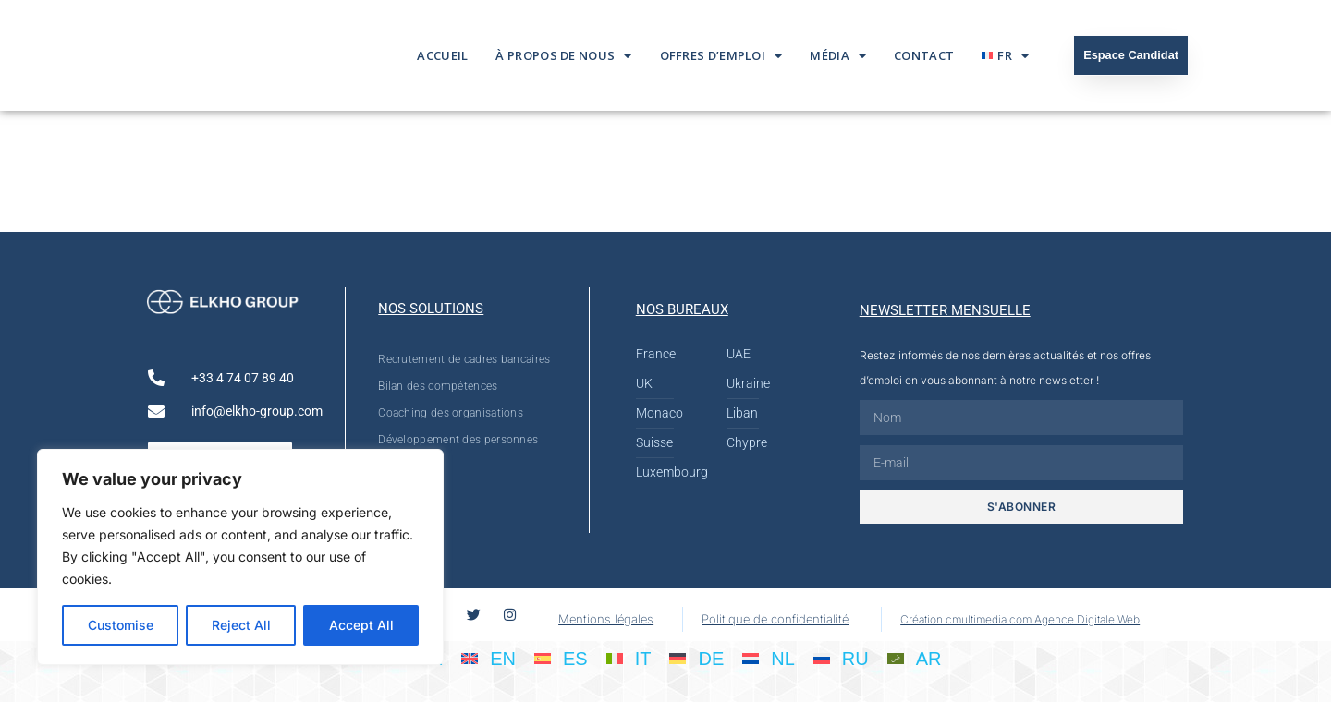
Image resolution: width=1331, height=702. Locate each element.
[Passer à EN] (488, 657)
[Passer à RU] (841, 657)
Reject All (241, 625)
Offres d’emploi (721, 56)
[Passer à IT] (629, 657)
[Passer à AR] (914, 657)
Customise (120, 625)
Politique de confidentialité (775, 618)
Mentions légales (605, 618)
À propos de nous (563, 56)
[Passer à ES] (561, 657)
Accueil (442, 55)
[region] (240, 557)
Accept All (361, 625)
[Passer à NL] (768, 657)
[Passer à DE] (696, 657)
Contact (924, 55)
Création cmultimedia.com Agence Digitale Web (1020, 619)
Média (838, 56)
